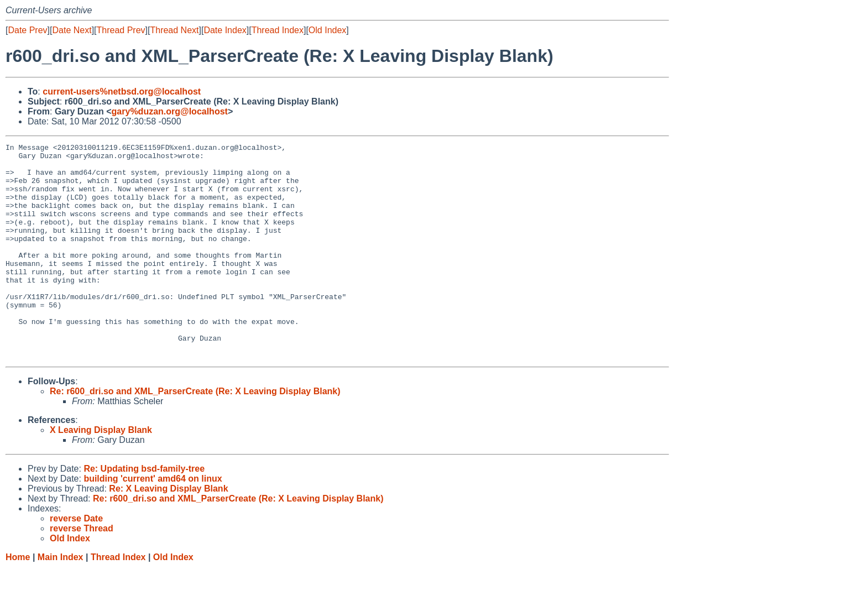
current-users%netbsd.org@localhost (122, 91)
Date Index (224, 30)
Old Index (327, 30)
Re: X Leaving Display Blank (168, 531)
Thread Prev (121, 30)
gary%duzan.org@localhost (170, 111)
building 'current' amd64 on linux (152, 521)
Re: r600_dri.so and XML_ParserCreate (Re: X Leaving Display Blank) (195, 434)
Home (18, 600)
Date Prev (27, 30)
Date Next (71, 30)
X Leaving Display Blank (101, 473)
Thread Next (174, 30)
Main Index (60, 600)
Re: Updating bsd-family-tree (144, 511)
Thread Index (278, 30)
